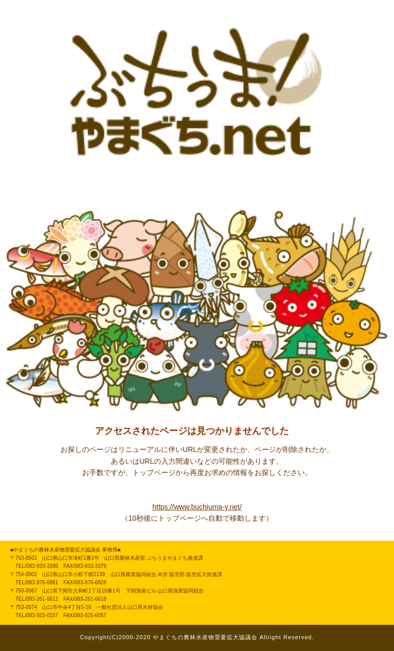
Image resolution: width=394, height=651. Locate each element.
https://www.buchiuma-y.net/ (197, 507)
